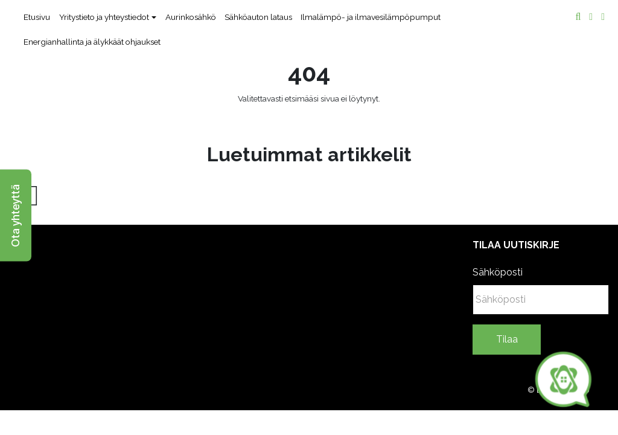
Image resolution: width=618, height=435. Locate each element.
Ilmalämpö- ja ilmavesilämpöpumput (371, 17)
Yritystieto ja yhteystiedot (104, 17)
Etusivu (37, 17)
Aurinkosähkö (190, 17)
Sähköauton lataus (258, 17)
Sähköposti (498, 272)
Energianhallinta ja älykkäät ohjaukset (92, 42)
